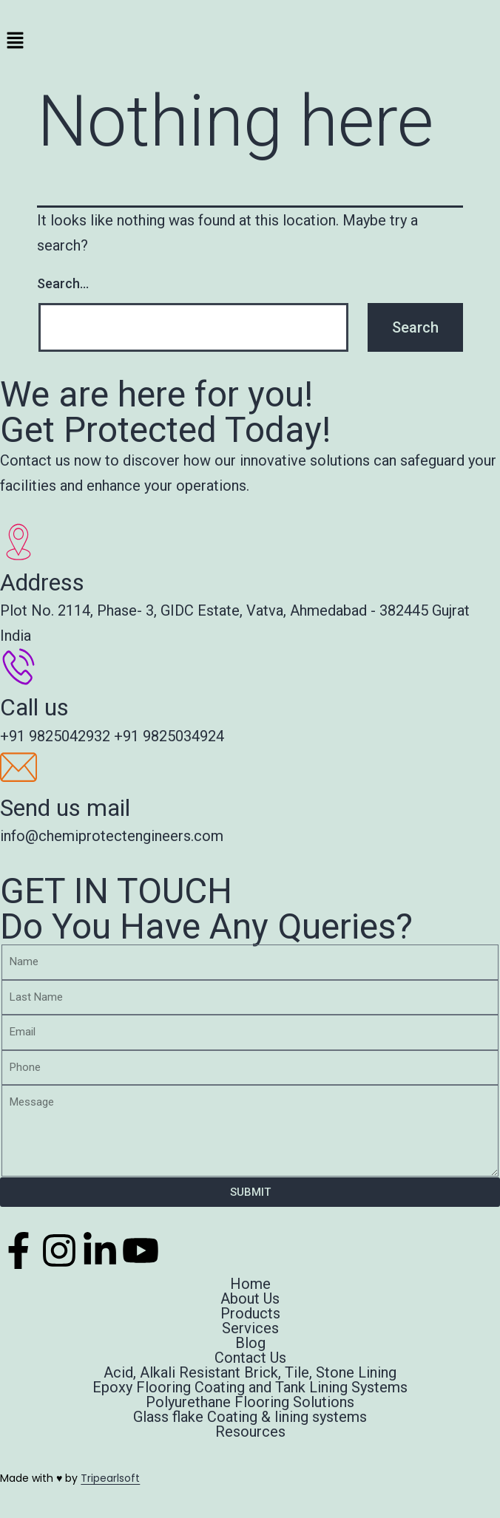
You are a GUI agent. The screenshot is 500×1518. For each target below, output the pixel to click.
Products (250, 1313)
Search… (63, 283)
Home (250, 1283)
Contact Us (250, 1357)
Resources (250, 1431)
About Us (250, 1298)
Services (250, 1328)
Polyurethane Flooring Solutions (250, 1402)
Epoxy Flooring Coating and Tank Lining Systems (250, 1387)
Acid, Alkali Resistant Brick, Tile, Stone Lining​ (250, 1372)
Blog (250, 1342)
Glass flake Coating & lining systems (250, 1416)
